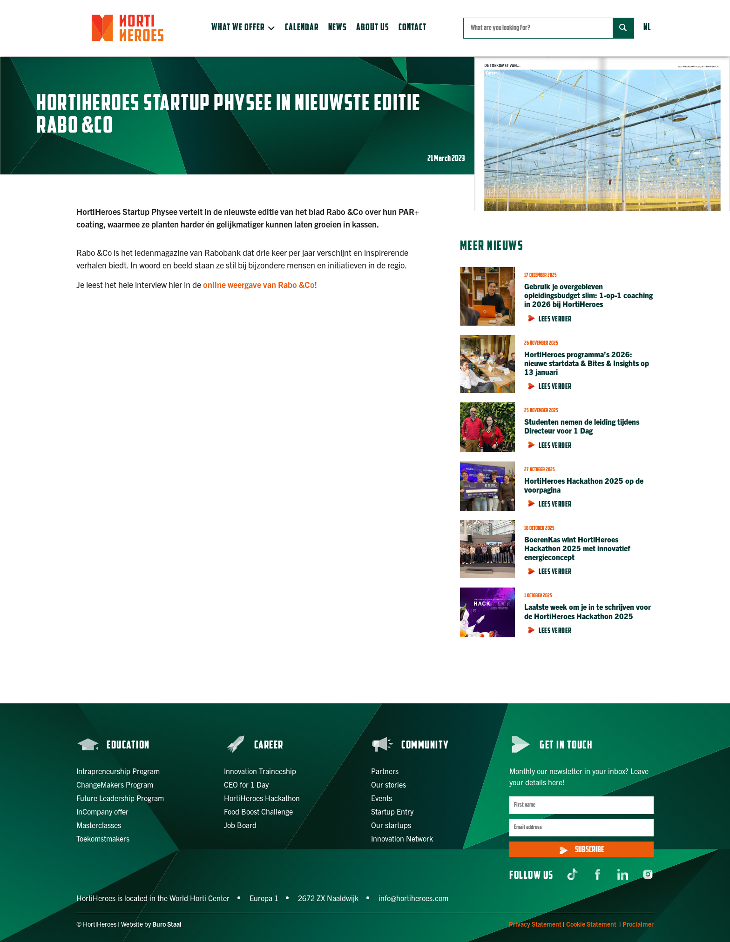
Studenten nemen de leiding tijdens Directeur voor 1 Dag (581, 426)
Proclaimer (638, 924)
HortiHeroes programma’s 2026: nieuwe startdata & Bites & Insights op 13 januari (586, 362)
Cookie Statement (591, 924)
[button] (243, 28)
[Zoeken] (623, 28)
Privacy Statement (535, 924)
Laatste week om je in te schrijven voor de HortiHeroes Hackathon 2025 (587, 611)
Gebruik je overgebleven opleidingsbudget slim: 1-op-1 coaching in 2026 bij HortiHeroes (588, 294)
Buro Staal (167, 924)
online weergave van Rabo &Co (259, 284)
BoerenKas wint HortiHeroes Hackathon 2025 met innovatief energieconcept (577, 547)
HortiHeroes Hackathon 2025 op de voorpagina (583, 485)
